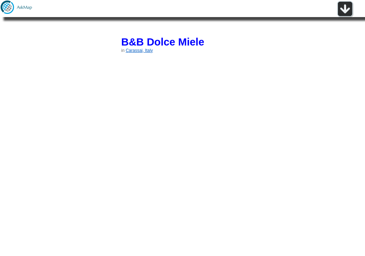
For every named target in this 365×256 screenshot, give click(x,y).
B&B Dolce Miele (162, 42)
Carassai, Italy (139, 50)
